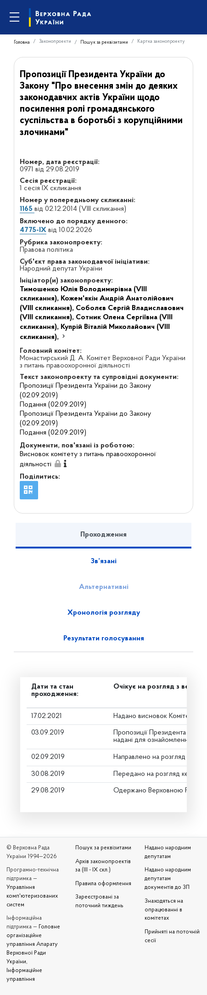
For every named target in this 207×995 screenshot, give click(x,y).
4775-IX (33, 230)
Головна (22, 42)
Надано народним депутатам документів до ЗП (168, 878)
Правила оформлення (103, 884)
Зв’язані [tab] (104, 561)
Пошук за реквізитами (104, 42)
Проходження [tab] (103, 534)
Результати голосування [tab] (103, 638)
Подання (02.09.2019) (53, 404)
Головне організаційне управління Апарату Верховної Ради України (33, 944)
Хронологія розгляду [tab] (103, 612)
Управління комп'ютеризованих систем (32, 896)
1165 (27, 209)
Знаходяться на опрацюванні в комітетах (164, 910)
